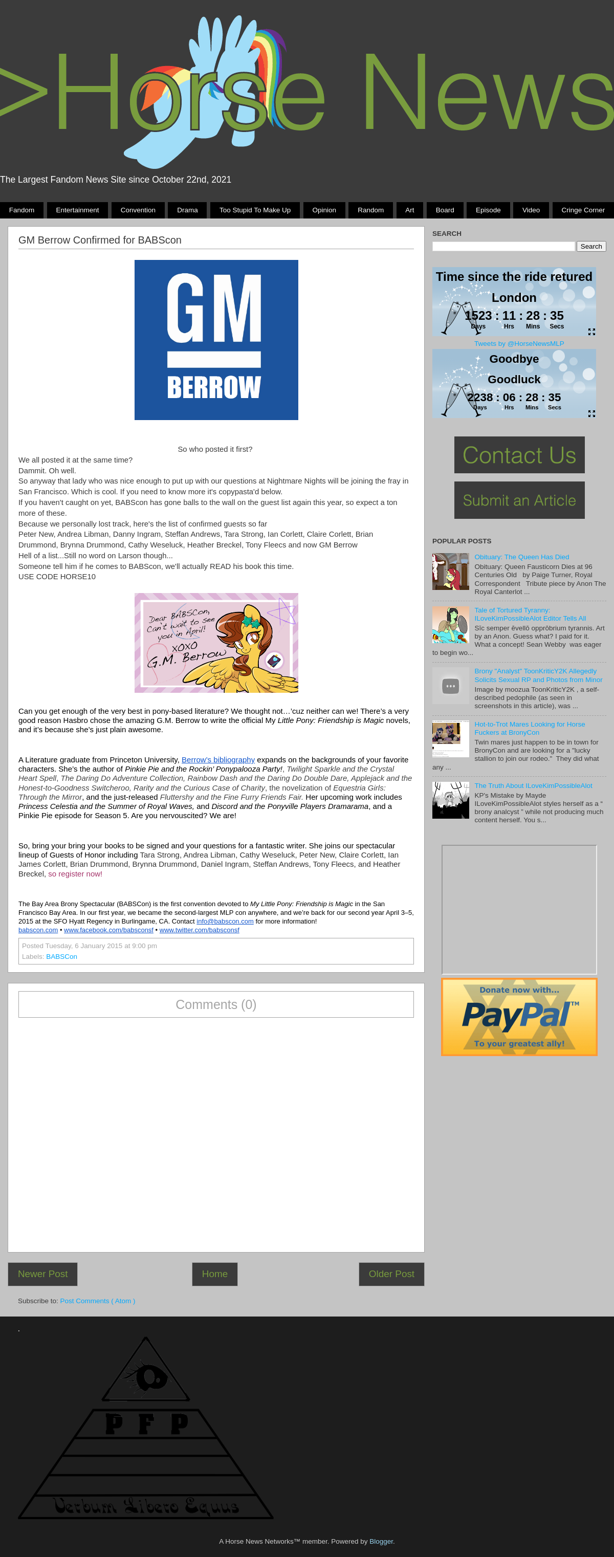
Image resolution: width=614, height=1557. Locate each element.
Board (445, 210)
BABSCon (61, 956)
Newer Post (43, 1273)
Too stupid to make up (255, 210)
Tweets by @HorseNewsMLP (519, 343)
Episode (488, 210)
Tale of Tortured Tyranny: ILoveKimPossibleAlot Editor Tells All (530, 614)
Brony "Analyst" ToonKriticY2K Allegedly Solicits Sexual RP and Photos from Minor (538, 675)
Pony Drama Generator (519, 910)
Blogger (381, 1541)
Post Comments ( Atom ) (98, 1301)
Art (409, 210)
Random (371, 210)
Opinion (324, 210)
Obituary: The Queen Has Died (521, 557)
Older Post (391, 1273)
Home (215, 1273)
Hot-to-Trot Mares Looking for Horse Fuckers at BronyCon (529, 728)
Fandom (22, 210)
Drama (187, 210)
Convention (138, 210)
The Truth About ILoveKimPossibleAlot (533, 786)
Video (531, 210)
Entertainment (77, 210)
